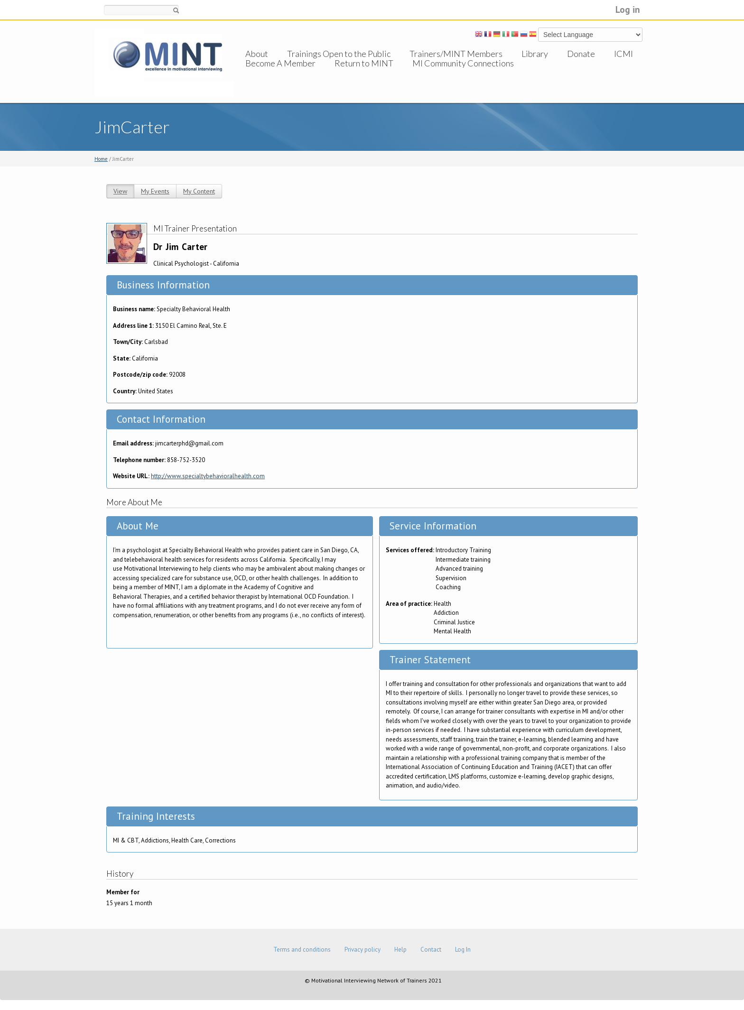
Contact (430, 949)
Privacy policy (362, 949)
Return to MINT (364, 72)
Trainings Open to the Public (339, 53)
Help (400, 949)
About (256, 53)
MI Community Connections (463, 72)
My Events (155, 191)
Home (101, 159)
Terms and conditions (302, 949)
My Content (199, 191)
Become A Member (280, 72)
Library (534, 53)
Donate (581, 53)
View (120, 191)
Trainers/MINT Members (455, 53)
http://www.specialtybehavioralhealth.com (208, 476)
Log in (627, 9)
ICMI (623, 53)
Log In (463, 949)
